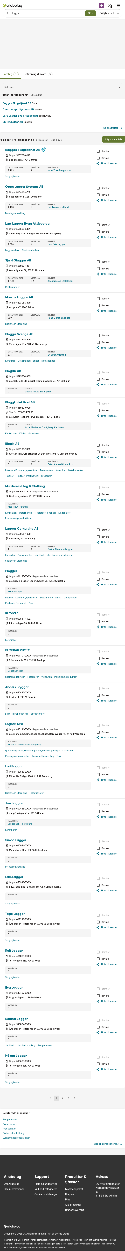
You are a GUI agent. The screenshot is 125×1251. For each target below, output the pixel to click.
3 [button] (68, 1098)
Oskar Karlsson (15, 671)
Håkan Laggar (16, 1056)
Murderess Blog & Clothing (25, 486)
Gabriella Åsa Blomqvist (38, 391)
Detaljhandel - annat (28, 360)
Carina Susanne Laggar (60, 549)
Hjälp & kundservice (46, 1183)
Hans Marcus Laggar (59, 318)
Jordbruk (40, 555)
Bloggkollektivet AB (20, 402)
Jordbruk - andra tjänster (60, 555)
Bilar (31, 603)
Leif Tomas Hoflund (58, 207)
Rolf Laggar (14, 951)
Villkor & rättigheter (46, 1189)
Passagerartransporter (17, 756)
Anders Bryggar (17, 687)
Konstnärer (11, 830)
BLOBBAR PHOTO (17, 650)
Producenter (9, 1128)
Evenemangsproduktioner (18, 518)
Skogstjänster (12, 176)
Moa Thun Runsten (18, 506)
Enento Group (62, 1233)
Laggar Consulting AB (21, 528)
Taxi (58, 756)
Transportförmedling (43, 756)
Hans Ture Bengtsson (59, 170)
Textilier (9, 476)
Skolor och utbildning (16, 324)
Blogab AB (13, 371)
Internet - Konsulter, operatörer (21, 470)
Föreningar (11, 640)
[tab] (10, 74)
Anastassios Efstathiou (60, 281)
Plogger (11, 571)
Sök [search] (90, 13)
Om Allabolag (11, 1183)
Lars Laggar (14, 877)
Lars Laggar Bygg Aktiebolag (20, 115)
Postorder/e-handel (45, 512)
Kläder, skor (64, 512)
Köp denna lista (113, 139)
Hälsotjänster (37, 793)
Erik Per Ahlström (57, 354)
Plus (67, 1199)
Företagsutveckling (15, 213)
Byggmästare (12, 250)
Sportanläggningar (15, 677)
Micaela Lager (15, 591)
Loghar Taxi (14, 724)
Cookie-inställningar (46, 1194)
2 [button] (62, 1098)
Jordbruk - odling (26, 1045)
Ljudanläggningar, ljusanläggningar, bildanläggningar (32, 750)
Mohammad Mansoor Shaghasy (25, 744)
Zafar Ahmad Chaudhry (60, 464)
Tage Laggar (15, 914)
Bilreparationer (20, 713)
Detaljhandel (48, 360)
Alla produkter (73, 1204)
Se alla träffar (112, 128)
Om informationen (14, 1189)
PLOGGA (11, 613)
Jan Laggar (14, 803)
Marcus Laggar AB (19, 297)
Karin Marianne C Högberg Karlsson (44, 427)
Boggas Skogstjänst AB (17, 103)
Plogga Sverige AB (19, 334)
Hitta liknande (107, 163)
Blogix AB (12, 444)
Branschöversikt (74, 1210)
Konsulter (10, 360)
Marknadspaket (74, 1189)
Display (69, 1194)
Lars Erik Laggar (56, 244)
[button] (101, 5)
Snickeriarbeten (30, 250)
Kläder (22, 433)
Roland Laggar (16, 1019)
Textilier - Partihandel (27, 476)
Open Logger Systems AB (18, 109)
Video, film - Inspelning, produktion (59, 677)
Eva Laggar (14, 987)
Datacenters (46, 470)
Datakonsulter (75, 470)
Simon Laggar (15, 840)
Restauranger (12, 287)
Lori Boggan (14, 766)
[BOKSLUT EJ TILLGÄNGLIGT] (102, 372)
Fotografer (33, 677)
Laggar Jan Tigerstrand (20, 824)
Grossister (33, 433)
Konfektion (11, 433)
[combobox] (47, 13)
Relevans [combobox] (9, 87)
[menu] (118, 5)
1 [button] (56, 1098)
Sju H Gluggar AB (13, 121)
